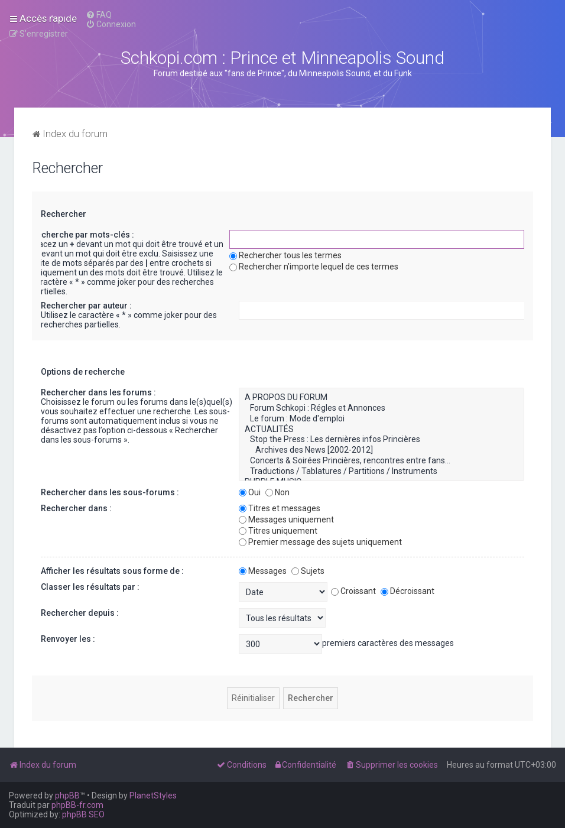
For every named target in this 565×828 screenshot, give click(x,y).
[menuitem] (99, 15)
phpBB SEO (83, 814)
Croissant (353, 591)
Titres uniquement (278, 530)
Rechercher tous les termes (285, 255)
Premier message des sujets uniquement (320, 542)
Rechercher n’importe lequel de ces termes (313, 266)
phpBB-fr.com (77, 805)
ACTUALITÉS (381, 429)
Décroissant (407, 591)
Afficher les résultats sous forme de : (112, 571)
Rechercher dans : (76, 508)
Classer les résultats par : (90, 587)
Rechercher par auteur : (86, 305)
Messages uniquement (286, 519)
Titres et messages (279, 508)
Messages (263, 571)
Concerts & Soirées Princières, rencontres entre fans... (381, 461)
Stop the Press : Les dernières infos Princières (381, 439)
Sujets (307, 571)
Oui (250, 492)
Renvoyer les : (68, 639)
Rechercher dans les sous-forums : (110, 492)
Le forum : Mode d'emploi (381, 419)
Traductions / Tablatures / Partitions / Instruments (381, 471)
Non (277, 492)
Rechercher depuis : (80, 613)
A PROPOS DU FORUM (381, 397)
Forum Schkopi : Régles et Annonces (381, 408)
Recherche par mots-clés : (82, 234)
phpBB (67, 795)
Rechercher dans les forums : (98, 392)
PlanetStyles (153, 795)
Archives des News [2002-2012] (381, 450)
